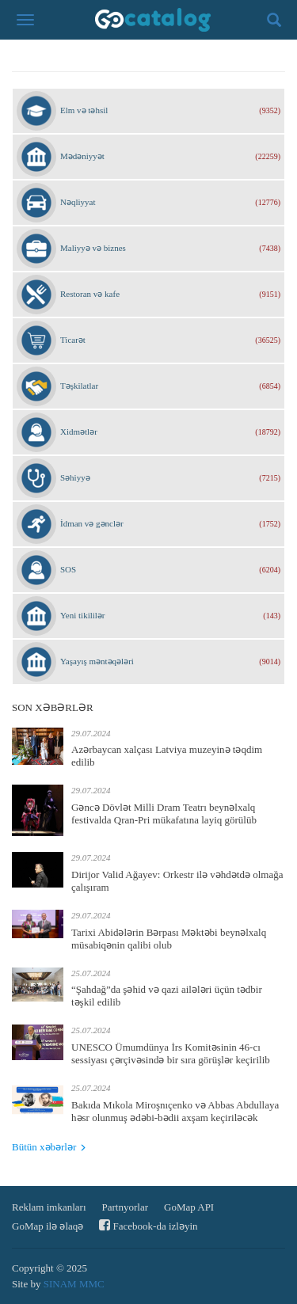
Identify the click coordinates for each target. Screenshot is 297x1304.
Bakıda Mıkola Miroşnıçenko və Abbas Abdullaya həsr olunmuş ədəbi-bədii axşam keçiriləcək (175, 1111)
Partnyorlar (125, 1207)
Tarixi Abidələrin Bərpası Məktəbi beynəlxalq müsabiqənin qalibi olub (168, 938)
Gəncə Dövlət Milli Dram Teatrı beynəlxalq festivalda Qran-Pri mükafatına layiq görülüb (164, 813)
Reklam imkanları (49, 1207)
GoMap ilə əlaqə (47, 1226)
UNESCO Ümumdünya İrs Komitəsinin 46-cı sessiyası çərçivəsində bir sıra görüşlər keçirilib (170, 1053)
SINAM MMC (74, 1284)
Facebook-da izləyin (148, 1225)
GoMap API (189, 1207)
